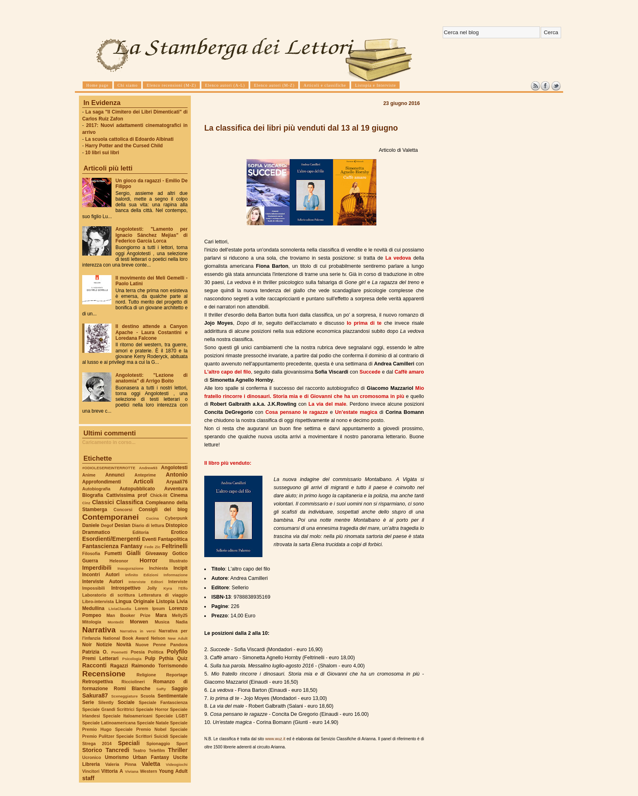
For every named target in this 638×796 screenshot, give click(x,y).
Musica (162, 621)
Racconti (94, 665)
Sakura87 (95, 695)
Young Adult (173, 771)
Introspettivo (126, 588)
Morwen (139, 622)
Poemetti (119, 652)
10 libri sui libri (102, 152)
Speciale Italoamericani (128, 715)
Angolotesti (174, 467)
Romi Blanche (132, 688)
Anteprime (145, 474)
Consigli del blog (163, 509)
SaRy (161, 689)
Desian (123, 525)
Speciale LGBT (171, 715)
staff (88, 778)
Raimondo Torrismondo (159, 666)
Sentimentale (172, 696)
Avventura (176, 489)
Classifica (129, 502)
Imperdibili (96, 567)
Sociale (126, 702)
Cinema (179, 495)
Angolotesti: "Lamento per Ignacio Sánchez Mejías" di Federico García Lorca (152, 234)
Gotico (180, 553)
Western (148, 771)
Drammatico (96, 532)
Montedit (115, 622)
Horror (148, 560)
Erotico (179, 532)
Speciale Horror (152, 709)
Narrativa (99, 629)
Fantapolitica (173, 539)
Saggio (180, 688)
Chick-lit (158, 495)
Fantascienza (100, 546)
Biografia (92, 495)
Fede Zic (152, 547)
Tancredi (117, 750)
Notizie (104, 644)
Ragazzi (119, 666)
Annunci (115, 475)
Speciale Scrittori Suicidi (142, 736)
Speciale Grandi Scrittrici (108, 709)
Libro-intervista (98, 601)
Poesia (137, 651)
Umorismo (117, 757)
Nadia (182, 621)
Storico (92, 750)
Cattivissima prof (126, 495)
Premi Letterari (100, 658)
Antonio (177, 474)
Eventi (149, 539)
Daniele (90, 525)
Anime (89, 474)
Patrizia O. (95, 652)
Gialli (134, 553)
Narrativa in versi (137, 631)
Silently (106, 702)
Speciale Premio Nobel (140, 729)
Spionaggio (158, 743)
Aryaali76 (177, 482)
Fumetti (113, 553)
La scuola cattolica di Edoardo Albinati (129, 139)
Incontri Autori (101, 574)
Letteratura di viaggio (163, 595)
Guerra (90, 561)
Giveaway (157, 553)
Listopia (165, 601)
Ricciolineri (132, 681)
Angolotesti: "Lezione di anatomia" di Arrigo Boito (152, 378)
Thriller (178, 750)
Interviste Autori (102, 581)
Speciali (129, 743)
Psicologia (131, 658)
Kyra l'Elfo (176, 588)
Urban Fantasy (151, 757)
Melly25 (180, 615)
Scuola (147, 695)
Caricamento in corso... (108, 442)
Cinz (86, 503)
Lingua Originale (135, 601)
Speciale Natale (152, 722)
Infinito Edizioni (141, 575)
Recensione (103, 673)
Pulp (150, 658)
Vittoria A (112, 771)
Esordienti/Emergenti (111, 539)
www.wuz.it (275, 739)
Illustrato (178, 560)
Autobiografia (96, 488)
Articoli (143, 481)
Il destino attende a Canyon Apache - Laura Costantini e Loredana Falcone (152, 332)
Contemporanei (110, 517)
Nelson (158, 638)
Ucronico (91, 757)
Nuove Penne (150, 644)
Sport (182, 743)
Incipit (180, 568)
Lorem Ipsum (150, 608)
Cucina (152, 518)
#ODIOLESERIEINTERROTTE (108, 468)
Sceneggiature (124, 696)
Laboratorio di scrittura (108, 595)
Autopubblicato (137, 489)
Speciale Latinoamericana (108, 722)
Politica (156, 651)
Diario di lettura (148, 525)
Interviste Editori (146, 582)
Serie (88, 702)
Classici (103, 502)
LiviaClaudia (120, 608)
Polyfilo (177, 651)
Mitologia (91, 621)
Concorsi (123, 509)
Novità (123, 644)
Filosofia (91, 553)
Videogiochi (177, 764)
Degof (107, 525)
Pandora (179, 644)
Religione (146, 674)
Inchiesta (158, 568)
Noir (87, 644)
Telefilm (157, 750)
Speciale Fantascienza (163, 702)
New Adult (178, 638)
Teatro (139, 750)
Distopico (177, 525)
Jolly (152, 588)
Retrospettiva (97, 681)
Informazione (176, 575)
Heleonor (118, 560)
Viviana (131, 771)
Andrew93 (148, 468)
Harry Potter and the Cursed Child (124, 146)
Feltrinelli (175, 546)
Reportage (177, 674)
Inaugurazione (131, 568)
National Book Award (126, 638)
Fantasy (131, 546)
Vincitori (90, 771)
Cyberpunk (176, 518)
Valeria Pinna (120, 764)
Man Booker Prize (128, 615)
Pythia (166, 658)
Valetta (151, 764)
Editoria (141, 532)
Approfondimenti (101, 482)
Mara (161, 615)
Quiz (182, 658)
